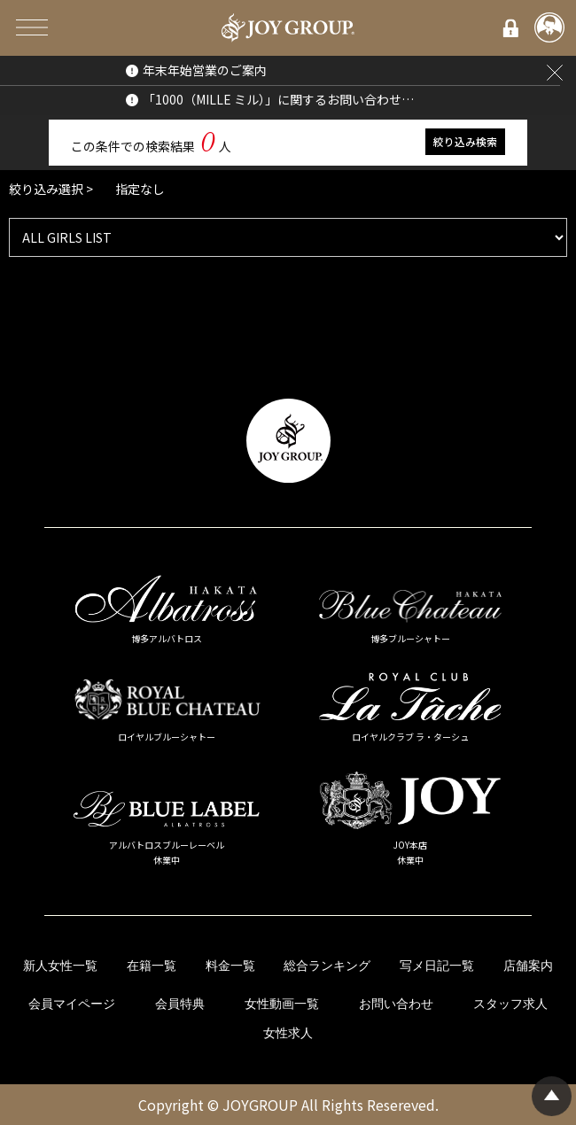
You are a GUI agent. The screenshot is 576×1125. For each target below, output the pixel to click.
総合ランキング (327, 966)
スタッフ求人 (510, 1004)
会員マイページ (71, 1004)
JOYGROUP (260, 1104)
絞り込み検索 (465, 141)
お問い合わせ (396, 1004)
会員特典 (180, 1004)
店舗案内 (528, 966)
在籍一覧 (151, 966)
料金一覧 (230, 966)
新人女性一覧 (60, 966)
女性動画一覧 (282, 1004)
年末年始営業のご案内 (205, 70)
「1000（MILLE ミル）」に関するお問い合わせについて (280, 99)
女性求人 (288, 1033)
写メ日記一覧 (437, 966)
